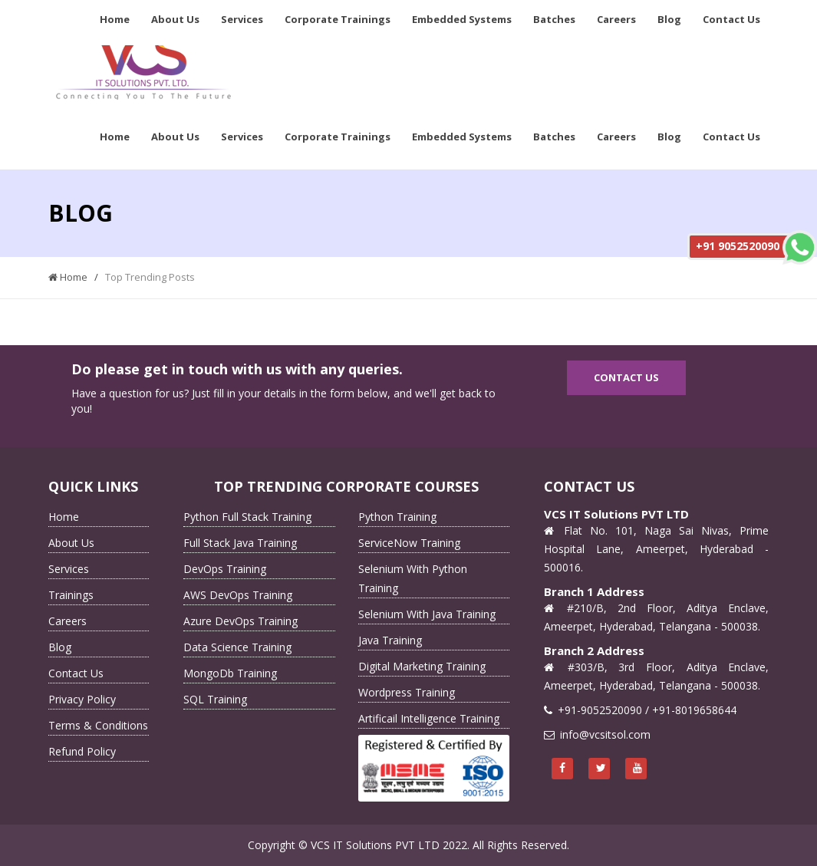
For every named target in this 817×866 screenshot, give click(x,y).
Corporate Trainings (337, 19)
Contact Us (731, 19)
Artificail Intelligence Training (428, 718)
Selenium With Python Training (412, 578)
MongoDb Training (230, 673)
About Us (175, 19)
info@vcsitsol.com (605, 734)
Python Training (397, 516)
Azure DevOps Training (240, 621)
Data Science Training (237, 647)
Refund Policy (82, 751)
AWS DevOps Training (237, 595)
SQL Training (215, 699)
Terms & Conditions (98, 725)
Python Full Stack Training (247, 516)
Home (115, 19)
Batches (554, 19)
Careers (616, 19)
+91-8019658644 (694, 710)
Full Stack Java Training (240, 542)
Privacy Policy (82, 699)
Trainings (71, 595)
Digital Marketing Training (422, 666)
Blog (669, 19)
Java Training (390, 640)
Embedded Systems (462, 19)
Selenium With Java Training (427, 614)
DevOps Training (224, 568)
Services (242, 19)
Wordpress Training (406, 692)
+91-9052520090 (600, 710)
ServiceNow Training (409, 542)
